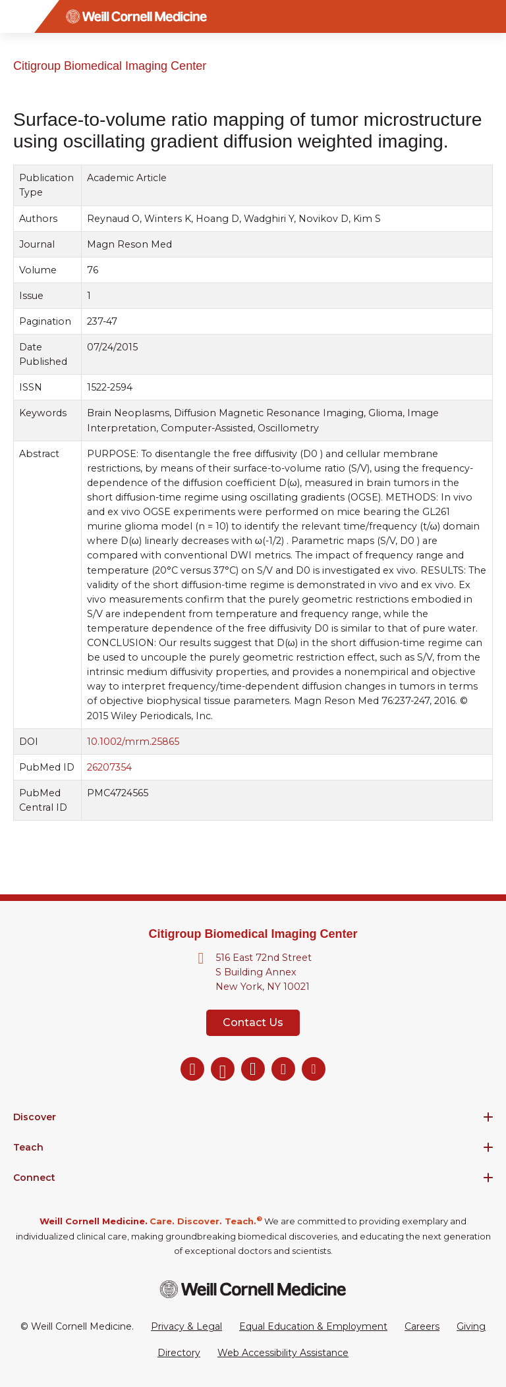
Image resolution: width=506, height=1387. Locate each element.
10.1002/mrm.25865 (133, 741)
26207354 (109, 767)
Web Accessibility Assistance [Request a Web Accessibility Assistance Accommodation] (283, 1353)
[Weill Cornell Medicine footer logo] (253, 1289)
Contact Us (253, 1022)
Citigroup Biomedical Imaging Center (109, 65)
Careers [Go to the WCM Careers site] (422, 1326)
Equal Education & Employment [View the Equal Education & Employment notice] (313, 1326)
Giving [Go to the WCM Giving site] (471, 1326)
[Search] (489, 16)
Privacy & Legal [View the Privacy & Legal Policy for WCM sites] (186, 1326)
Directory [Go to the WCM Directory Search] (178, 1353)
